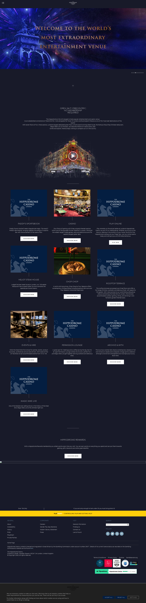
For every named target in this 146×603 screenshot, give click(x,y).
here (31, 548)
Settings (132, 596)
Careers (42, 524)
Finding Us (76, 527)
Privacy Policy (112, 557)
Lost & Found (77, 532)
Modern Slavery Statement (48, 529)
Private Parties (12, 537)
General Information (79, 524)
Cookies (121, 557)
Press (42, 532)
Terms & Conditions (100, 557)
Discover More (73, 456)
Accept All (103, 596)
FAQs (9, 532)
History (9, 529)
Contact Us (76, 529)
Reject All (118, 596)
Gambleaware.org (132, 557)
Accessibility (11, 527)
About (9, 524)
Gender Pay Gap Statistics (48, 527)
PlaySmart (10, 535)
